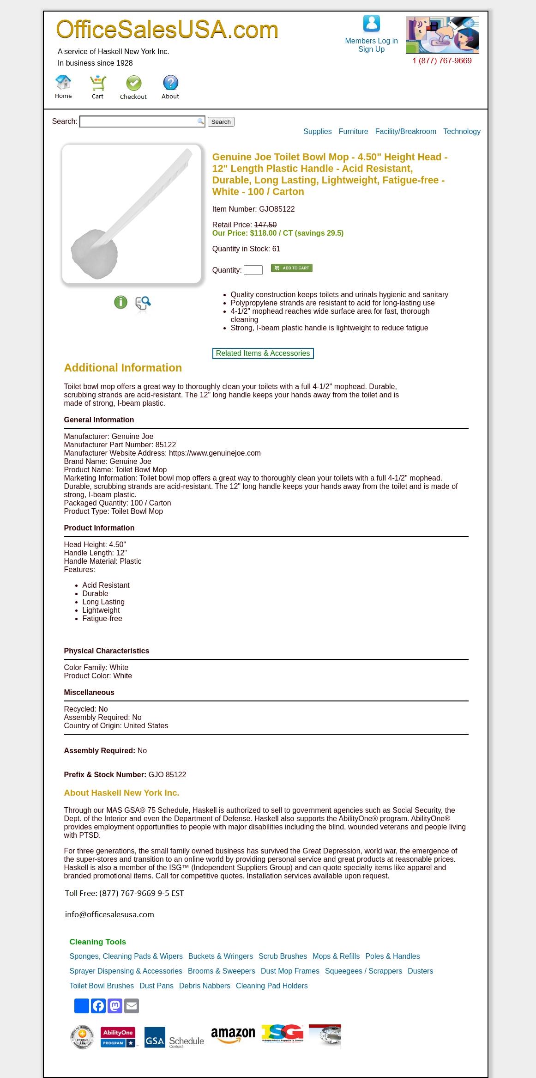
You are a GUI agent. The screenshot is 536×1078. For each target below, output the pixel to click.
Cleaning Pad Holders (272, 986)
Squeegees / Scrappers (363, 971)
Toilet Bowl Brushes (102, 986)
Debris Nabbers (204, 986)
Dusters (420, 971)
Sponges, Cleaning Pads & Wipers (126, 956)
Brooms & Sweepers (221, 971)
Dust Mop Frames (290, 971)
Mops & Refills (336, 956)
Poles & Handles (392, 956)
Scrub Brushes (283, 956)
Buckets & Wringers (220, 956)
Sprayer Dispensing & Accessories (126, 971)
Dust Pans (156, 986)
